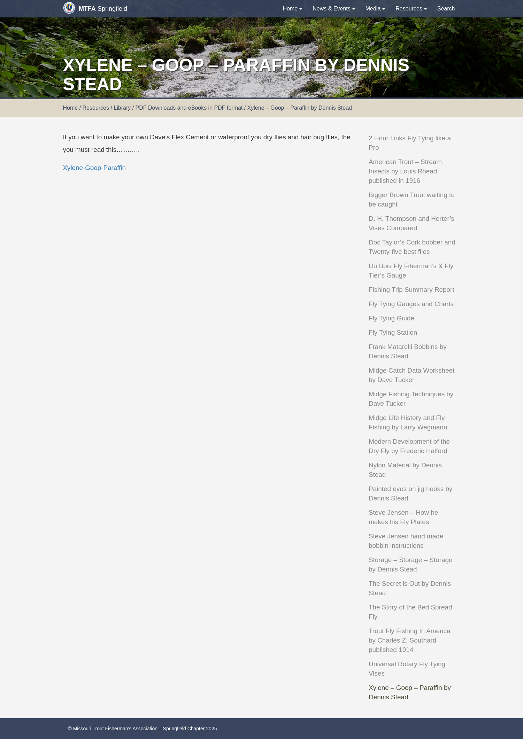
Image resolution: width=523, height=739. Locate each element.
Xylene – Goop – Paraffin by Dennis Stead (410, 692)
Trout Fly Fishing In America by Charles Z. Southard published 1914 (409, 640)
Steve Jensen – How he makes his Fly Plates (403, 517)
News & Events (334, 8)
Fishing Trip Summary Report (411, 289)
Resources (410, 8)
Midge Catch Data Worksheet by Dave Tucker (411, 375)
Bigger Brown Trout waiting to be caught (412, 199)
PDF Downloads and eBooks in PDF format (189, 108)
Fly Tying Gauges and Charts (411, 304)
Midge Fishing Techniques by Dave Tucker (411, 398)
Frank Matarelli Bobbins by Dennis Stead (408, 351)
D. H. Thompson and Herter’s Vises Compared (411, 223)
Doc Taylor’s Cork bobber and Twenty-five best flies (412, 247)
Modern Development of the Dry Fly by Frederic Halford (409, 446)
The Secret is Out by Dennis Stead (410, 588)
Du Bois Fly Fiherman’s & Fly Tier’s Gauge (411, 270)
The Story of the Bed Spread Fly (410, 612)
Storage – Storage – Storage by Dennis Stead (411, 564)
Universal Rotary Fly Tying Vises (407, 668)
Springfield (95, 8)
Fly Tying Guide (391, 318)
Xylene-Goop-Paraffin (94, 167)
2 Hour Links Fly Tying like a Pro (410, 142)
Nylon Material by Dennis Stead (405, 469)
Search (446, 8)
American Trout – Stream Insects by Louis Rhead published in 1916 (405, 171)
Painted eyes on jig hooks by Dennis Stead (411, 493)
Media (375, 8)
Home (292, 8)
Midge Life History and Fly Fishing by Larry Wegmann (408, 422)
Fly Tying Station (393, 332)
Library (122, 108)
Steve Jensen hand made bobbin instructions (406, 540)
